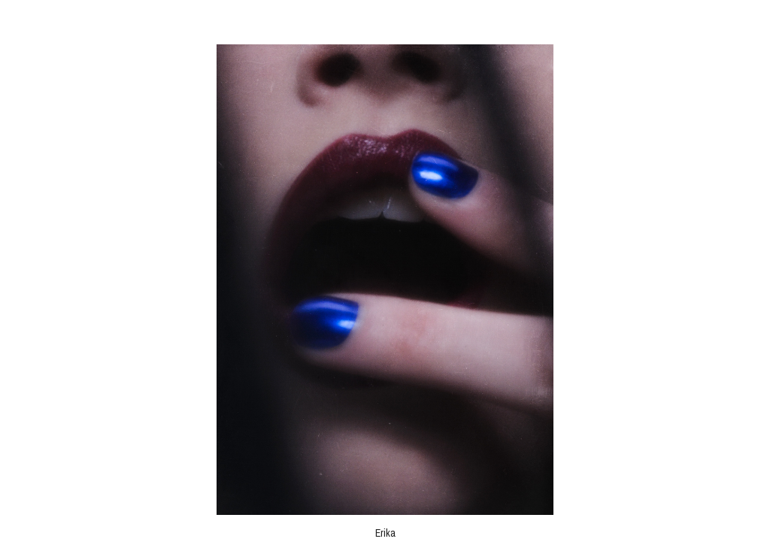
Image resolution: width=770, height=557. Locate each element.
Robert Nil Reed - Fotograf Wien (385, 21)
